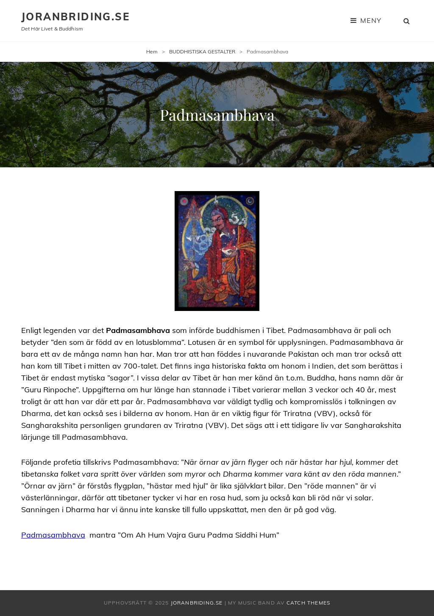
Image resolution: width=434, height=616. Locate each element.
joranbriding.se (75, 16)
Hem (152, 51)
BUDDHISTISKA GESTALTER (202, 51)
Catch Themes (308, 602)
